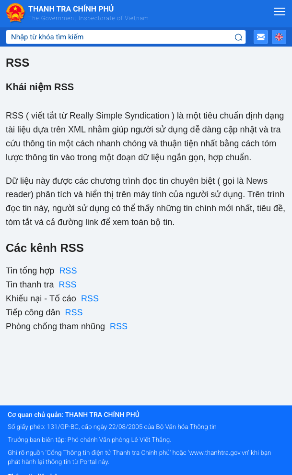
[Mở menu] (279, 11)
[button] (261, 37)
